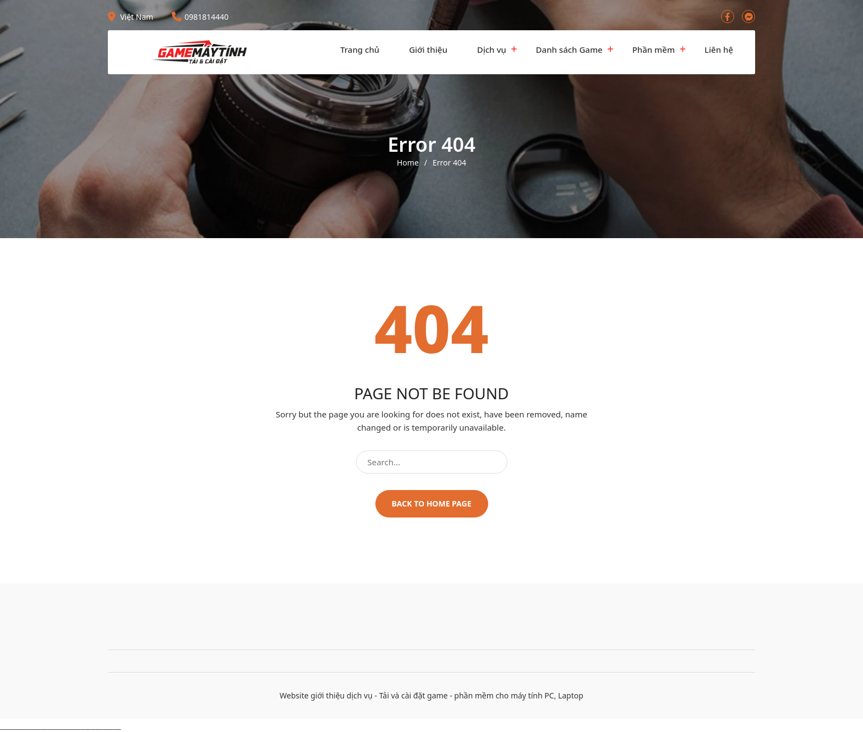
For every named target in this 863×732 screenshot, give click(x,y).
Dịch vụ (491, 49)
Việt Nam (130, 17)
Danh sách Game (569, 49)
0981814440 (200, 17)
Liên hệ (718, 49)
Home (408, 163)
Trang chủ (359, 49)
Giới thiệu (428, 49)
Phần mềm (653, 49)
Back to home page (432, 503)
